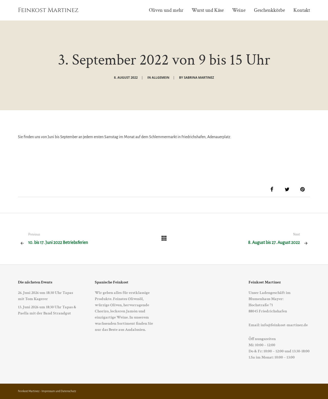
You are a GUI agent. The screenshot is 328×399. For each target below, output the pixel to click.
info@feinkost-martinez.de (284, 325)
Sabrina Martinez (199, 77)
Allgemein (160, 77)
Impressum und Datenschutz (59, 391)
